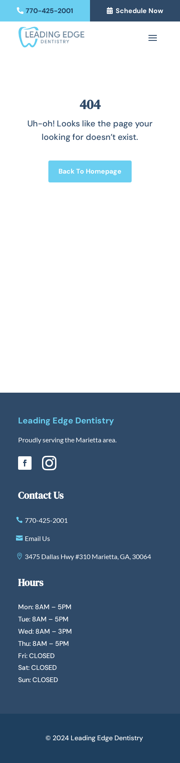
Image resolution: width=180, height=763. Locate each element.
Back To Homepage (90, 171)
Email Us (37, 538)
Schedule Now (139, 10)
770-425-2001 (49, 10)
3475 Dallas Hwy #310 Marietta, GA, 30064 (88, 556)
